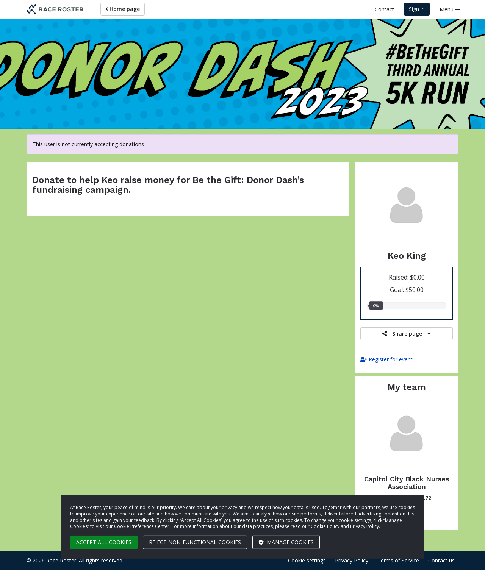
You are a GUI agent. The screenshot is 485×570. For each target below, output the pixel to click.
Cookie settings (307, 560)
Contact (384, 9)
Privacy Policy (351, 560)
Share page (406, 333)
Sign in (417, 8)
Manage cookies (286, 542)
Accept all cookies (103, 542)
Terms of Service (398, 560)
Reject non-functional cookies (195, 542)
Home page (122, 8)
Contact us (441, 560)
